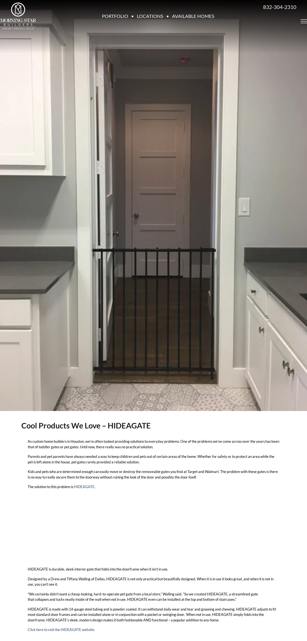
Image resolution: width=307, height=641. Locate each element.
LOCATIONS (150, 16)
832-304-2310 (279, 7)
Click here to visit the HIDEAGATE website (61, 629)
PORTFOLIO (115, 16)
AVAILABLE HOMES (193, 16)
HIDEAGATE (84, 486)
